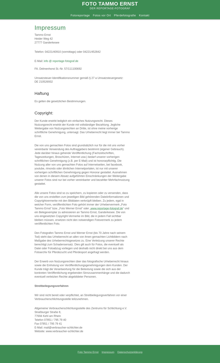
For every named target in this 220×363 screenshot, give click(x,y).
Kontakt (144, 15)
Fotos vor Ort (102, 15)
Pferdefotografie (125, 15)
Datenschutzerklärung (129, 352)
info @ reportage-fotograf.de (61, 61)
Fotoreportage (80, 15)
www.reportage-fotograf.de (107, 208)
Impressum (108, 352)
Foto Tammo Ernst (88, 352)
